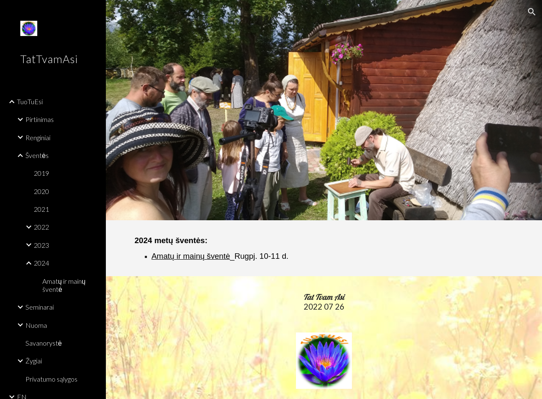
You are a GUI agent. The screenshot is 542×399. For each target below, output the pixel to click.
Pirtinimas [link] (39, 119)
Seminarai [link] (39, 307)
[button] (532, 12)
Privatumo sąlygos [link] (51, 379)
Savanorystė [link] (43, 343)
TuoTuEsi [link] (30, 101)
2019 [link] (41, 173)
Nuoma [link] (36, 325)
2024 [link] (41, 263)
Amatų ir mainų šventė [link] (64, 285)
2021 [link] (41, 209)
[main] (225, 248)
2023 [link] (41, 245)
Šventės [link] (37, 155)
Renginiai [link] (37, 137)
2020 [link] (41, 191)
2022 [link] (41, 227)
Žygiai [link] (33, 361)
